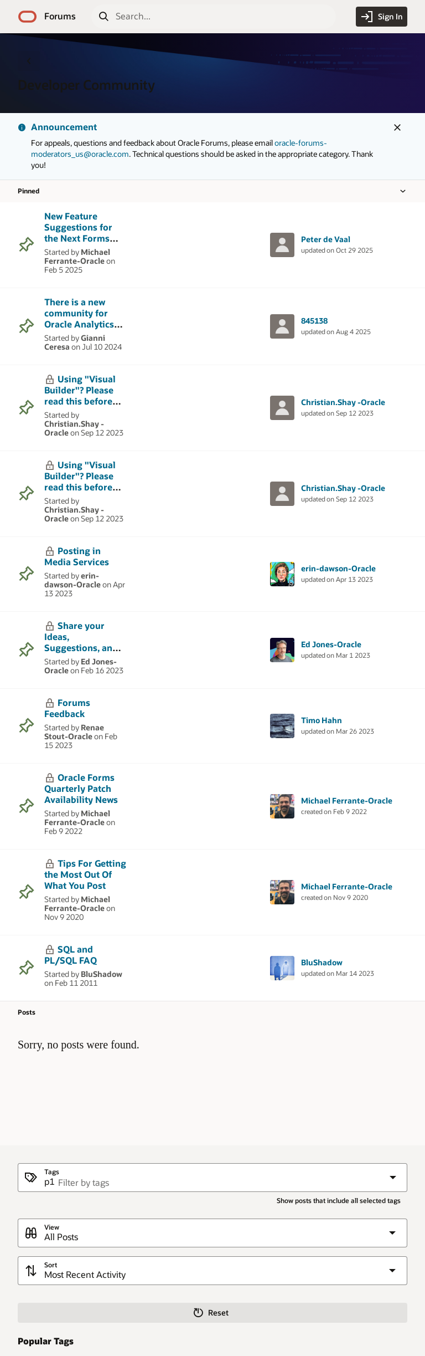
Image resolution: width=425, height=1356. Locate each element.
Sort (50, 1265)
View (51, 1227)
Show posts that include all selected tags (339, 1200)
